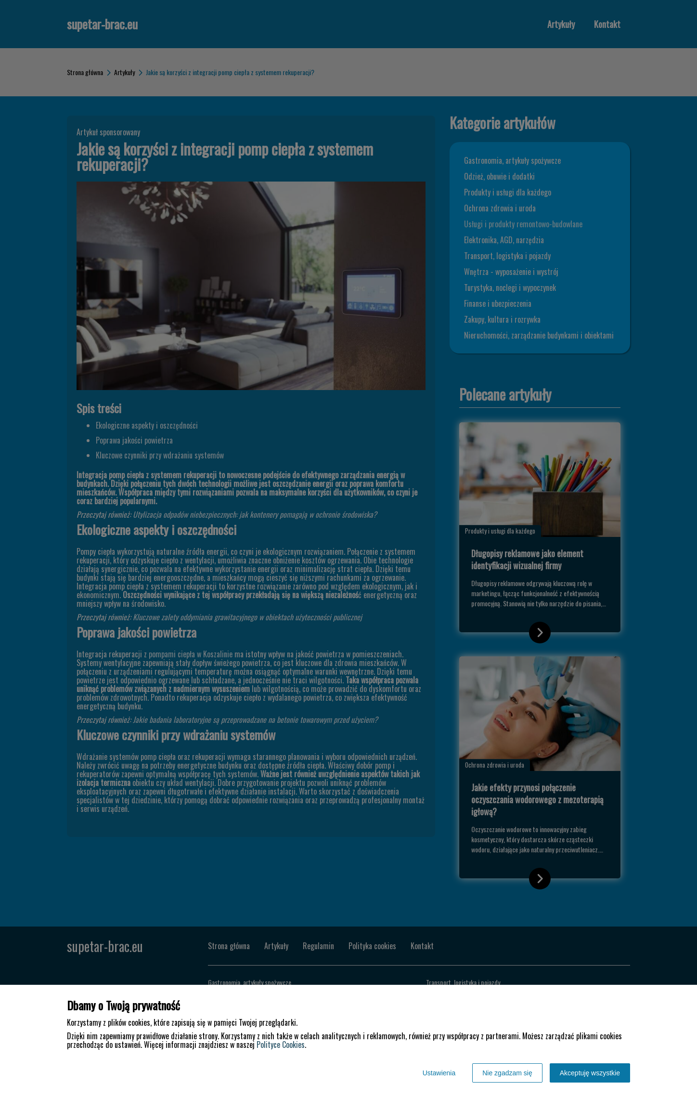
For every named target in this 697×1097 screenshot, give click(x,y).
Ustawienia (439, 1073)
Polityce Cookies (281, 1044)
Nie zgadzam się (507, 1073)
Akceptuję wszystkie (590, 1073)
